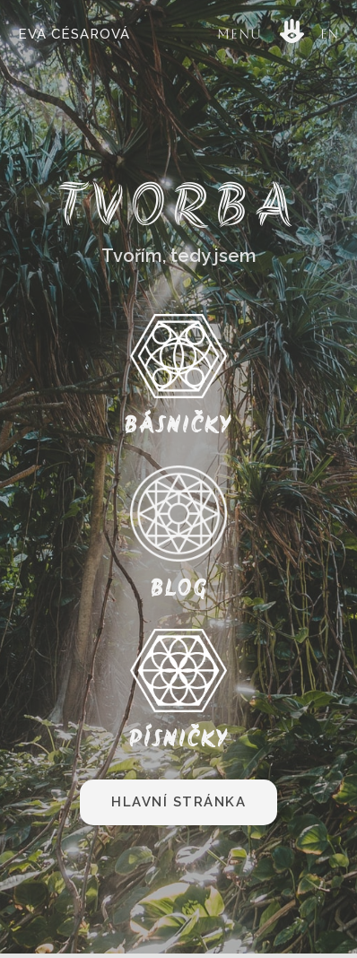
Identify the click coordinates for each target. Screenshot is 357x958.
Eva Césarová (74, 34)
